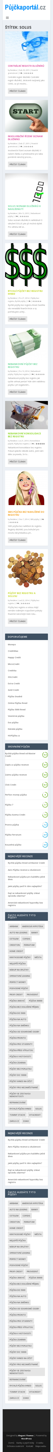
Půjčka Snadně (15, 696)
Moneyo (12, 644)
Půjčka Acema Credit (15, 815)
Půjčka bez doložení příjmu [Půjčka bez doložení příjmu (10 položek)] (24, 1007)
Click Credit (10, 785)
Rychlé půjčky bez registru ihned (25, 292)
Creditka (12, 670)
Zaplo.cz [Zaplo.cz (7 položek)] (14, 1121)
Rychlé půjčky (20, 301)
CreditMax (13, 651)
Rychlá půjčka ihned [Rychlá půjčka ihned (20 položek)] (20, 1108)
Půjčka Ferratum (13, 834)
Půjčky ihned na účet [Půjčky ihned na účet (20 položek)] (21, 1081)
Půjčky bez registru (21, 374)
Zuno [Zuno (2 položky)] (26, 1121)
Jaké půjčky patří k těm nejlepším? (25, 886)
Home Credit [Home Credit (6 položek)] (16, 951)
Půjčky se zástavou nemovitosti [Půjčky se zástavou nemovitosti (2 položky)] (20, 1095)
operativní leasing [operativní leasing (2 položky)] (20, 976)
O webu (39, 1442)
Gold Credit (13, 690)
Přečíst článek (18, 91)
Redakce (13, 70)
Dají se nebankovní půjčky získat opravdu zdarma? (24, 894)
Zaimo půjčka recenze (16, 775)
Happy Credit (14, 657)
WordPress (26, 1438)
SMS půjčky (34, 519)
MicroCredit (14, 664)
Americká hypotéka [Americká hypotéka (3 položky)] (32, 926)
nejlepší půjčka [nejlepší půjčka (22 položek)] (18, 963)
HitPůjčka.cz (14, 735)
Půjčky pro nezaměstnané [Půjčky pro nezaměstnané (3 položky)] (24, 1087)
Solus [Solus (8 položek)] (38, 1108)
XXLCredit (13, 677)
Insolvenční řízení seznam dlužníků (25, 138)
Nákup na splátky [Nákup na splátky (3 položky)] (19, 969)
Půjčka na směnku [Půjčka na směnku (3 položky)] (19, 1025)
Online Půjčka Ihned (17, 703)
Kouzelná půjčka (13, 844)
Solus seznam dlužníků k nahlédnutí (24, 208)
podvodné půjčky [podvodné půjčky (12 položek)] (19, 988)
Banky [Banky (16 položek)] (34, 932)
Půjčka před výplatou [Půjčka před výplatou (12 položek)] (21, 1050)
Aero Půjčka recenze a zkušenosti (24, 870)
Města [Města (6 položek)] (38, 957)
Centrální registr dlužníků (26, 65)
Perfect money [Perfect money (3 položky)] (18, 982)
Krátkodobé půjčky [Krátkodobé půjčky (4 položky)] (20, 957)
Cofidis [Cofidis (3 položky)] (26, 938)
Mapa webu (40, 1446)
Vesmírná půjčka (16, 716)
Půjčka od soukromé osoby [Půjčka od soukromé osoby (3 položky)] (24, 1031)
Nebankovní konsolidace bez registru (24, 435)
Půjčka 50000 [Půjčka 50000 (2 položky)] (35, 1000)
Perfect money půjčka (16, 795)
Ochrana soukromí (15, 1446)
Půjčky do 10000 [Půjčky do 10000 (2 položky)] (18, 1075)
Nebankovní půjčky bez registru (23, 366)
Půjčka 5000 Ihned (16, 709)
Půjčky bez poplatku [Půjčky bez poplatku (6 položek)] (21, 1068)
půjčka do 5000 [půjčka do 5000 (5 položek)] (17, 1013)
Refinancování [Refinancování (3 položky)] (17, 1102)
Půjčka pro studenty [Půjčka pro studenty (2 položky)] (21, 1044)
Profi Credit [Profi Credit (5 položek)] (16, 994)
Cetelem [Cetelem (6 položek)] (14, 938)
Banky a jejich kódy (25, 1442)
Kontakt (29, 1446)
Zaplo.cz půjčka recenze (17, 765)
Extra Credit (14, 683)
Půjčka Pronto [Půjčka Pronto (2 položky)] (18, 1038)
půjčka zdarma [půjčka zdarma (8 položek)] (18, 1062)
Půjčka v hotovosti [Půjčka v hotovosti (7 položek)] (20, 1056)
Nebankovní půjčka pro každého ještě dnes (26, 878)
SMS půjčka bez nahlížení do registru (26, 513)
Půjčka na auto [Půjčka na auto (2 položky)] (18, 1019)
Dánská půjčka (15, 729)
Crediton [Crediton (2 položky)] (15, 945)
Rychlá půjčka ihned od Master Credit (20, 754)
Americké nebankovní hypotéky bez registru (25, 904)
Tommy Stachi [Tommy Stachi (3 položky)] (17, 1115)
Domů (11, 1442)
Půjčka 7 (9, 805)
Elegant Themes (25, 1435)
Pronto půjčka (12, 824)
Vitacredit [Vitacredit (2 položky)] (35, 1115)
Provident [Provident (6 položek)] (32, 994)
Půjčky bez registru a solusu (22, 595)
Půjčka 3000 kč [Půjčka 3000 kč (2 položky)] (17, 1000)
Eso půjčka (13, 722)
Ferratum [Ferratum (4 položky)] (29, 945)
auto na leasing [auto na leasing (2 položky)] (18, 932)
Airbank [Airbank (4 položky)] (14, 926)
